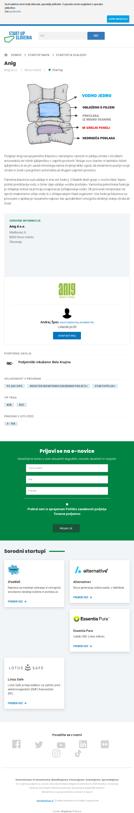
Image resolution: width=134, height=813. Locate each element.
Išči (96, 35)
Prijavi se (66, 528)
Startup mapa (39, 55)
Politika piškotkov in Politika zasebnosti (77, 800)
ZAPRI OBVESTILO (118, 19)
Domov (16, 55)
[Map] (97, 245)
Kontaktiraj (67, 335)
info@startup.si (45, 800)
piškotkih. (16, 11)
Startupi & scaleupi (71, 55)
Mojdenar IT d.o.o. (71, 811)
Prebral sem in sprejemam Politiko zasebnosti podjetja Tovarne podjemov (67, 511)
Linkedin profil (67, 327)
